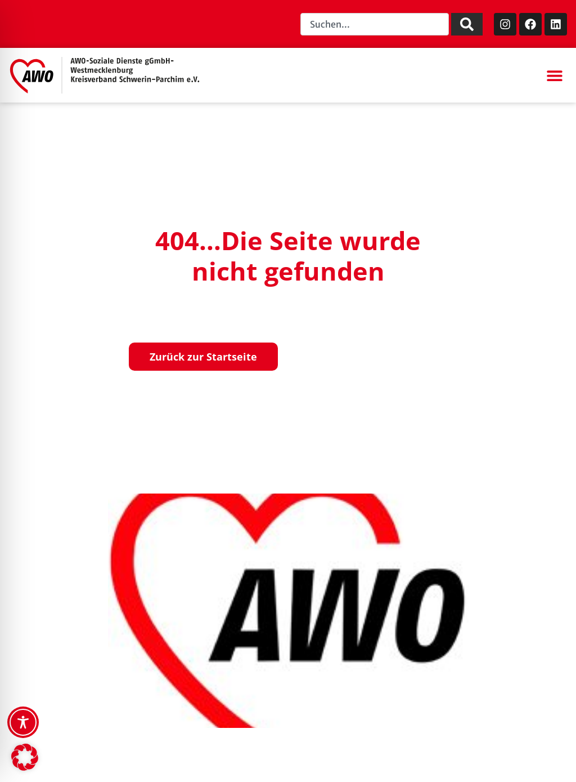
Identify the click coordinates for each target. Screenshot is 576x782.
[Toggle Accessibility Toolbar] (23, 722)
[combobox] (374, 24)
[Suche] (467, 24)
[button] (554, 75)
